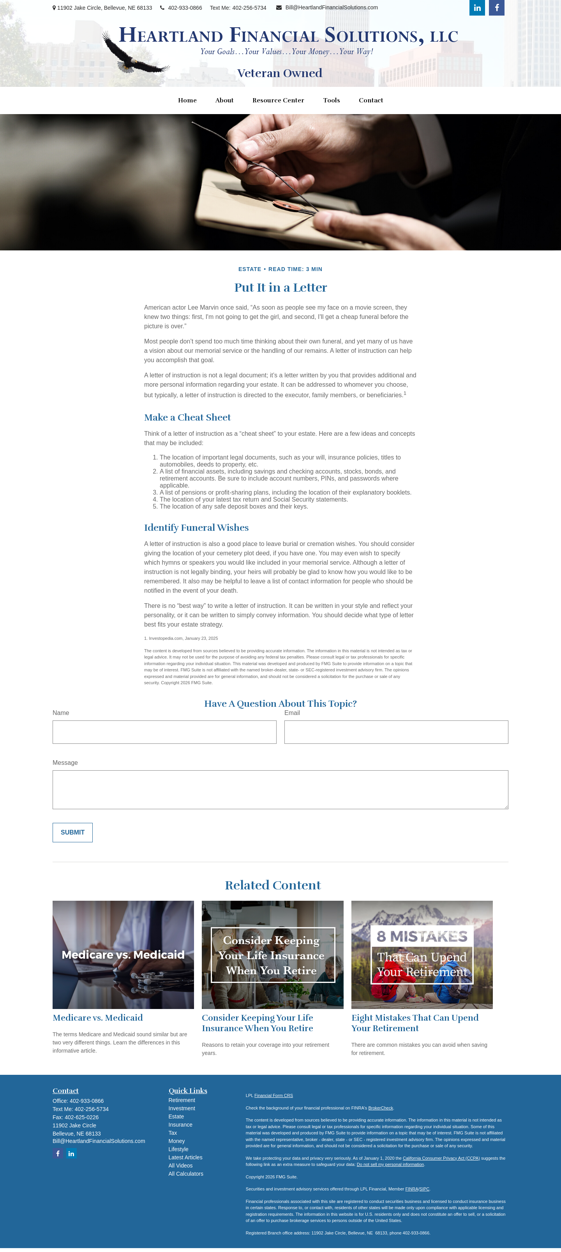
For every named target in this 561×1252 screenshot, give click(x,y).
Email (292, 713)
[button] (187, 100)
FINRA (411, 1189)
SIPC (425, 1189)
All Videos (181, 1165)
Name (61, 713)
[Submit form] (73, 832)
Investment (182, 1108)
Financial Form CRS (273, 1095)
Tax (173, 1133)
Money (177, 1141)
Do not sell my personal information (390, 1164)
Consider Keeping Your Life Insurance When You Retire (257, 1023)
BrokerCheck (380, 1108)
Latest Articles (186, 1157)
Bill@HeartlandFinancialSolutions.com (327, 7)
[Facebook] (497, 8)
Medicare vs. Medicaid (98, 1018)
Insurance (180, 1125)
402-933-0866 (181, 8)
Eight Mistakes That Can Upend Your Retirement (415, 1023)
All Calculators (186, 1174)
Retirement (182, 1100)
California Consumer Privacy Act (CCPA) (441, 1158)
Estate (176, 1116)
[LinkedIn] (477, 8)
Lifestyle (179, 1149)
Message (65, 762)
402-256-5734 (249, 8)
